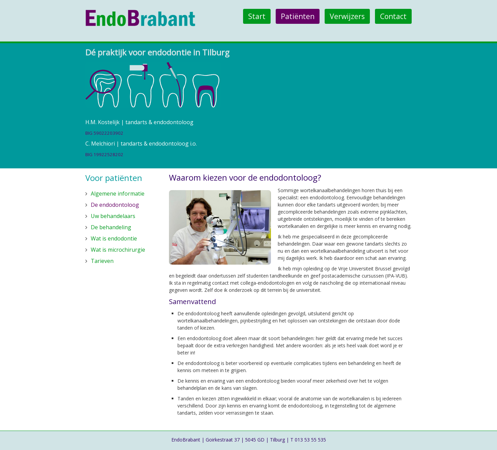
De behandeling (111, 227)
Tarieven (102, 261)
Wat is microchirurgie (118, 249)
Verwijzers (347, 16)
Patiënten (297, 16)
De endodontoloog (115, 205)
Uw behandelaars (113, 216)
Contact (393, 16)
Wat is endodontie (114, 238)
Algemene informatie (117, 193)
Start (256, 16)
